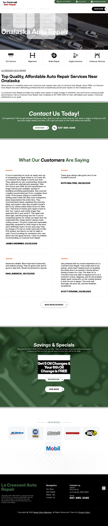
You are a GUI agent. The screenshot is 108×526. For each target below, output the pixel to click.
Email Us (73, 502)
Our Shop (5, 9)
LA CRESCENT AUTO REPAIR (13, 70)
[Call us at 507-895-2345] (63, 127)
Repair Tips (31, 9)
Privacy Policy (84, 512)
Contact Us (45, 9)
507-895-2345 (60, 95)
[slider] (9, 170)
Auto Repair (18, 9)
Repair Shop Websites (42, 512)
